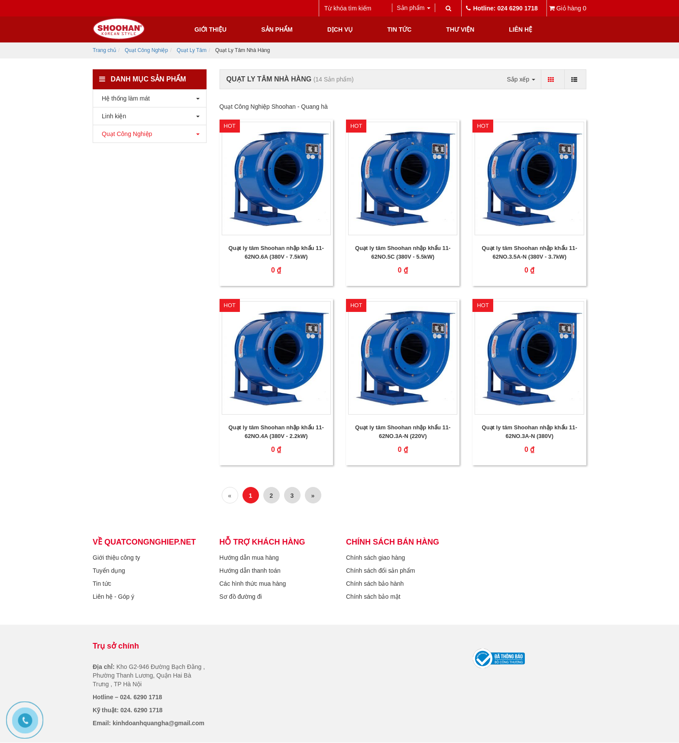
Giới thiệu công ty (116, 557)
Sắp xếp (521, 79)
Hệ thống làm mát (123, 98)
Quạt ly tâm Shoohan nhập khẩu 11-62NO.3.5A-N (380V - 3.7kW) (529, 252)
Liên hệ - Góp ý (113, 596)
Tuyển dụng (109, 570)
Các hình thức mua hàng (253, 583)
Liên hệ (520, 29)
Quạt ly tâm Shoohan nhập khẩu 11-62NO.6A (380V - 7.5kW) (276, 252)
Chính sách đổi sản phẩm (380, 570)
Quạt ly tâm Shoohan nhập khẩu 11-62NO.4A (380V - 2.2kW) (276, 431)
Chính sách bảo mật (373, 596)
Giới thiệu (210, 29)
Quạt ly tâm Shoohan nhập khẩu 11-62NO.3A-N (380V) (529, 431)
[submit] (448, 8)
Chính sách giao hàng (375, 557)
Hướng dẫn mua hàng (249, 557)
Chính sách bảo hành (375, 583)
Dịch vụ (340, 29)
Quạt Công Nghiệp (146, 50)
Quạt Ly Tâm (192, 50)
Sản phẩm (276, 29)
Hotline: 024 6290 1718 (501, 8)
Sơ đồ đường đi (241, 596)
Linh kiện (111, 116)
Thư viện (460, 29)
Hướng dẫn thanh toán (250, 570)
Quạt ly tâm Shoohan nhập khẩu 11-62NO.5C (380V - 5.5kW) (402, 252)
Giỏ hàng (567, 8)
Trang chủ (104, 50)
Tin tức (399, 29)
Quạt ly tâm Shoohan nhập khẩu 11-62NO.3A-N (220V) (402, 431)
